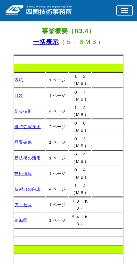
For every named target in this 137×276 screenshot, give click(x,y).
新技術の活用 (27, 158)
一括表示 (46, 41)
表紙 (18, 80)
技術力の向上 (27, 189)
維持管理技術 (27, 127)
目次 (18, 95)
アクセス (23, 205)
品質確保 (23, 142)
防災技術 (23, 111)
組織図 (21, 220)
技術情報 (23, 173)
